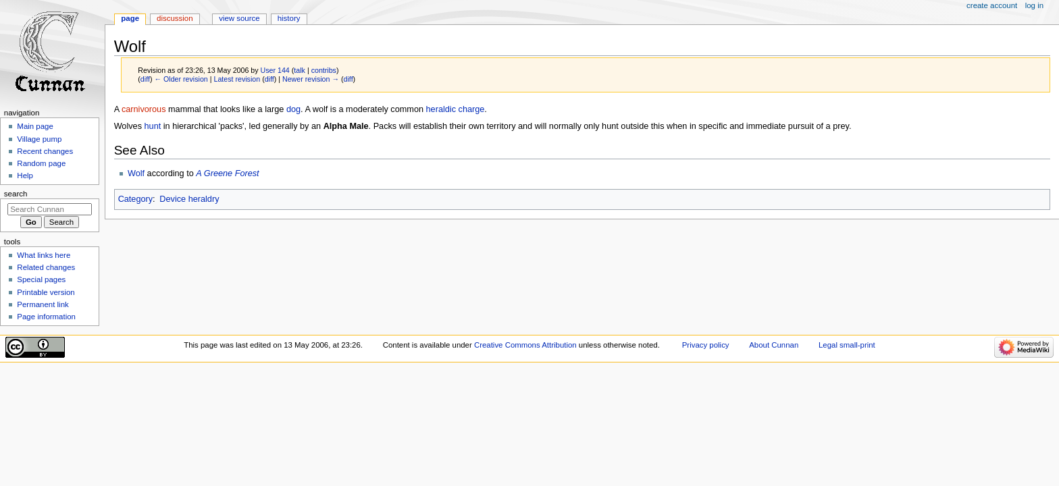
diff (145, 79)
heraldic (441, 109)
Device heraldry (189, 199)
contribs (323, 70)
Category (135, 199)
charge (472, 109)
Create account (991, 5)
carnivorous (144, 109)
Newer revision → (310, 79)
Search (16, 194)
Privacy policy (705, 345)
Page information (46, 317)
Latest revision (236, 79)
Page (130, 18)
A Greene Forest (227, 173)
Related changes (46, 267)
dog (293, 109)
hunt (153, 126)
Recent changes (45, 151)
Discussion (174, 18)
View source (239, 18)
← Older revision (180, 79)
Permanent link (42, 304)
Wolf (136, 173)
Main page (35, 126)
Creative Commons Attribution (525, 345)
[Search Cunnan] (49, 209)
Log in (1034, 5)
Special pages (41, 279)
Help (25, 175)
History (289, 18)
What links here (43, 255)
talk (299, 70)
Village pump (39, 139)
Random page (41, 163)
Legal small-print (847, 345)
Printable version (45, 292)
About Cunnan (773, 345)
